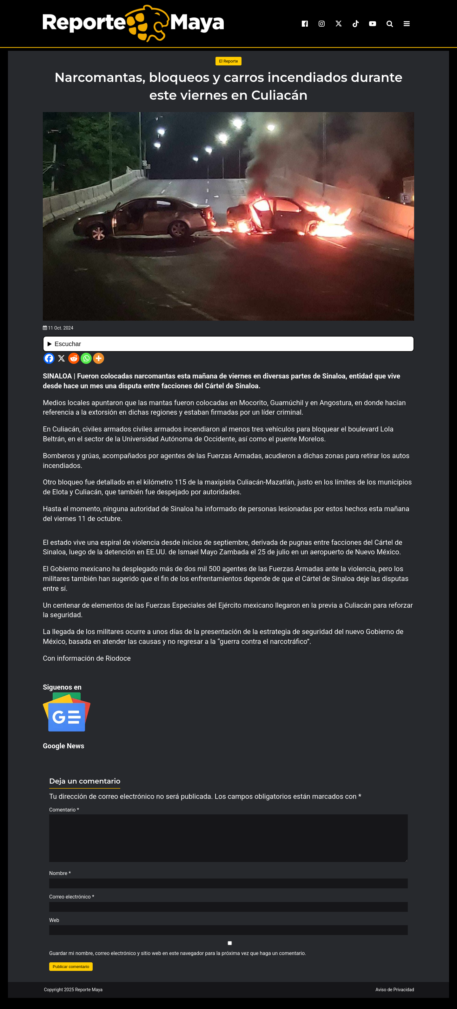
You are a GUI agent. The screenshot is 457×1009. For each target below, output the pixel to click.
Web (54, 923)
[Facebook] (49, 358)
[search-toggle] (389, 23)
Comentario (64, 810)
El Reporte (228, 61)
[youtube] (372, 23)
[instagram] (321, 23)
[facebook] (304, 23)
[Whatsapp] (86, 358)
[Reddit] (73, 358)
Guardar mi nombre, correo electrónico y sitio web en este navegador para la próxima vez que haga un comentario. (177, 956)
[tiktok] (355, 23)
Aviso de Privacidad (394, 992)
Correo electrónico (71, 900)
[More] (98, 358)
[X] (61, 358)
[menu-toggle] (406, 23)
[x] (338, 23)
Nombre (60, 876)
